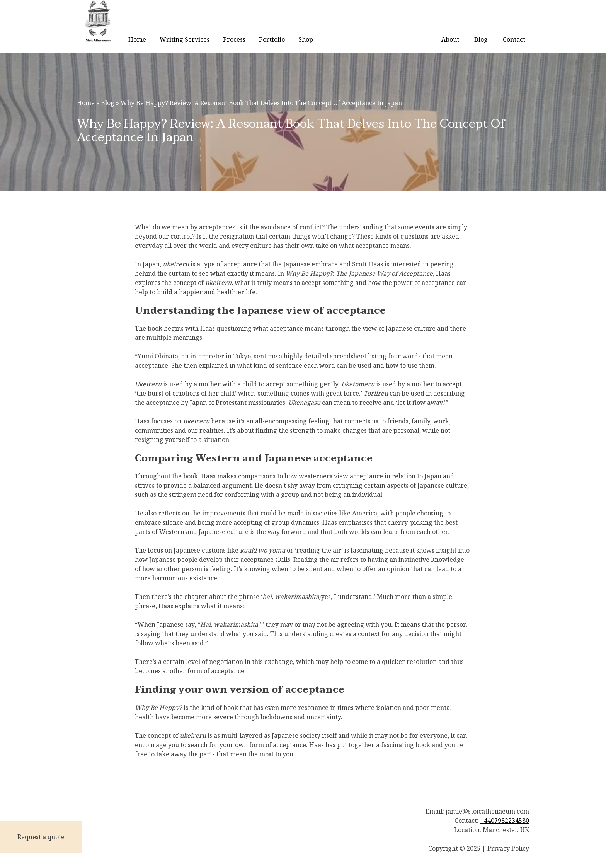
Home (137, 39)
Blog (481, 39)
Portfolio (272, 39)
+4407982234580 (504, 820)
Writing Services (184, 39)
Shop (305, 39)
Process (234, 39)
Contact (514, 39)
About (450, 39)
